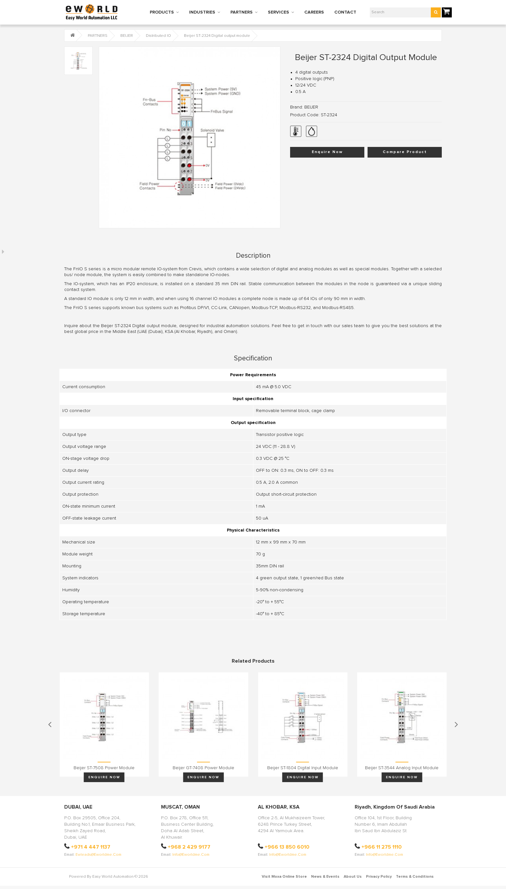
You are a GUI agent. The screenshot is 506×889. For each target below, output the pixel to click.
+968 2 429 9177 (189, 847)
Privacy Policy (379, 877)
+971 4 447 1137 (90, 847)
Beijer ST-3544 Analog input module (402, 768)
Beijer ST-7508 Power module (104, 768)
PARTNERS (241, 12)
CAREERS (314, 12)
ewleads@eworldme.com (98, 855)
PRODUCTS (162, 12)
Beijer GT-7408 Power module (203, 768)
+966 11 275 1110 (381, 847)
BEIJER (126, 36)
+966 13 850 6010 (287, 847)
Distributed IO (158, 36)
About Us (353, 877)
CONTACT (345, 12)
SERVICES (278, 12)
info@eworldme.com (190, 855)
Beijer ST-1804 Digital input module (302, 768)
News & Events (325, 877)
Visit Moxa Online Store (284, 877)
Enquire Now (327, 152)
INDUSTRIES (202, 12)
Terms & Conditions (415, 877)
